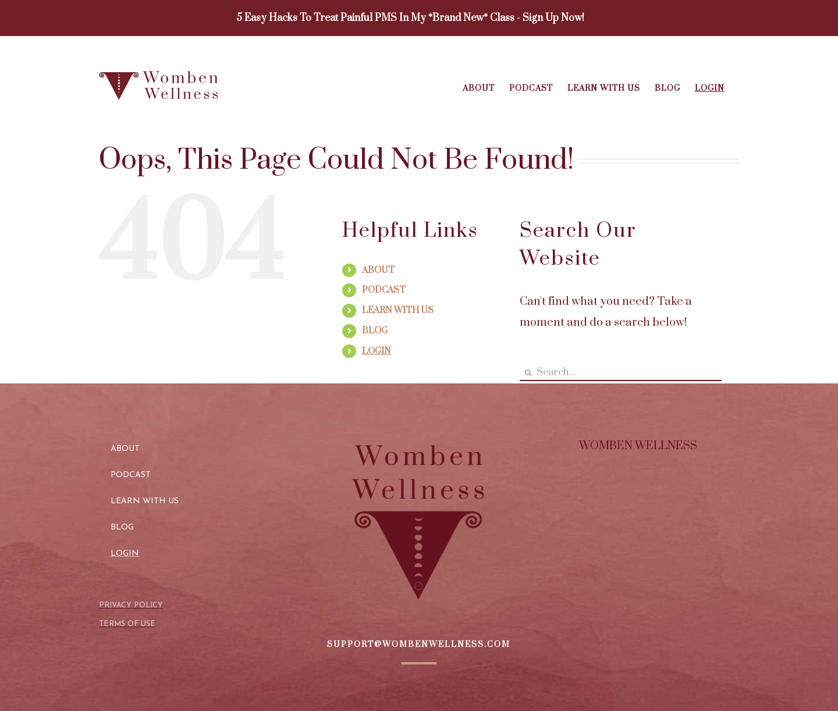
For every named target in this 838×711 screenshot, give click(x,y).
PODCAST (384, 290)
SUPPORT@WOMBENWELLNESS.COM (418, 644)
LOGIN (376, 351)
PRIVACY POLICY (131, 605)
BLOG (375, 330)
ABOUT (378, 270)
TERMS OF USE (127, 624)
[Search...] (621, 372)
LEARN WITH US (398, 310)
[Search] (528, 372)
